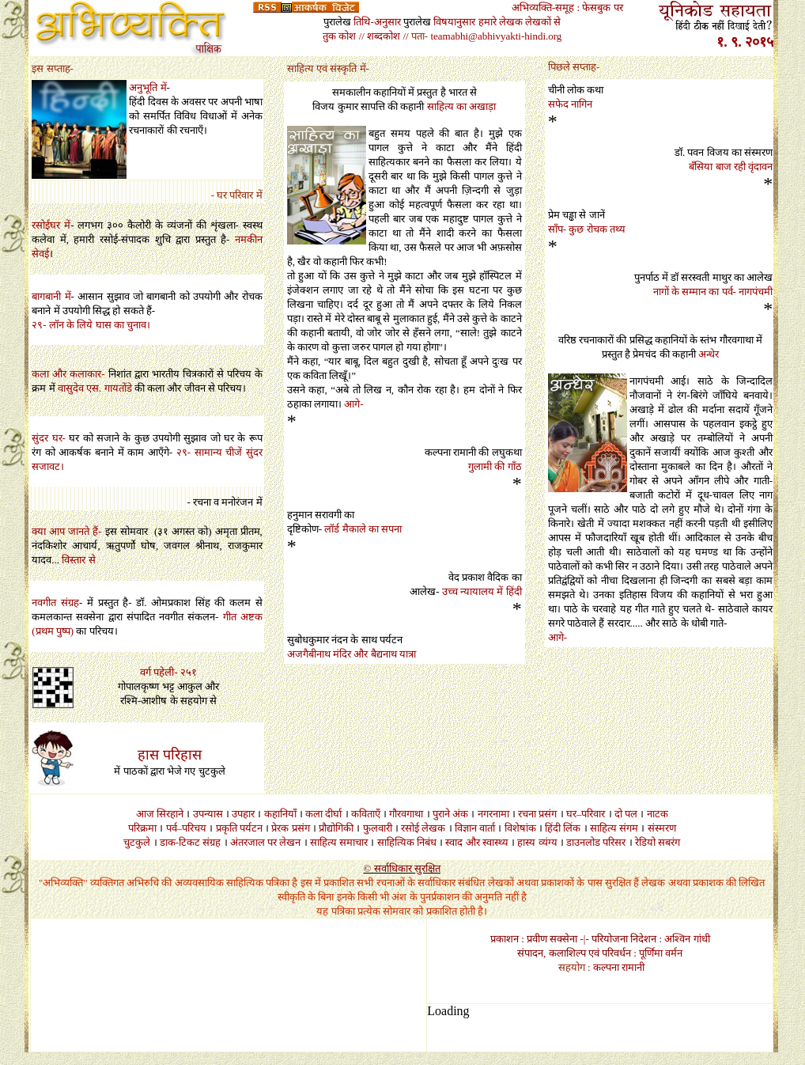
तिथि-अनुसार (376, 22)
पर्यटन (251, 828)
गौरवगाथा (406, 814)
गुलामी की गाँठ (495, 466)
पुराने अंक (450, 814)
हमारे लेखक (500, 22)
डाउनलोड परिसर (595, 842)
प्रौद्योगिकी (336, 828)
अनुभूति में (147, 87)
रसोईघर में (51, 225)
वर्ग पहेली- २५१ (168, 672)
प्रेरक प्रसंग (290, 828)
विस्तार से (78, 560)
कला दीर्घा (323, 814)
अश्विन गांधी (686, 939)
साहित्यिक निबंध (407, 842)
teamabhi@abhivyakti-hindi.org (495, 36)
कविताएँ (365, 814)
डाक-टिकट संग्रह (190, 842)
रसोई (410, 828)
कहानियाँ (280, 814)
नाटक (657, 814)
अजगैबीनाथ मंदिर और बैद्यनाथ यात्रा (351, 654)
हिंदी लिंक (562, 828)
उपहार (243, 814)
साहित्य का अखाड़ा (462, 106)
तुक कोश (339, 36)
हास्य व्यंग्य (537, 842)
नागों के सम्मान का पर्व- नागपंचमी (713, 292)
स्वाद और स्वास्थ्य (476, 842)
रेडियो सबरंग (657, 842)
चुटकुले (136, 842)
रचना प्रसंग (537, 814)
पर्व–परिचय (186, 828)
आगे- (353, 404)
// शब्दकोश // (384, 36)
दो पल (625, 814)
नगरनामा (493, 814)
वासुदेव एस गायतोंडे (95, 388)
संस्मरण (662, 828)
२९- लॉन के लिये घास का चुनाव (89, 325)
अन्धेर (708, 354)
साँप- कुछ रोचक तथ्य (586, 229)
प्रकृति (226, 828)
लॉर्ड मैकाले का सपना (363, 529)
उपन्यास (208, 814)
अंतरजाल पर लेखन (265, 842)
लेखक (433, 828)
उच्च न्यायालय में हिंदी (482, 591)
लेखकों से (543, 22)
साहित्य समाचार (339, 842)
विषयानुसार (454, 22)
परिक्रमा (142, 828)
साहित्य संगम (614, 828)
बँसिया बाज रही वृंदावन (731, 166)
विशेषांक (520, 828)
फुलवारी (377, 828)
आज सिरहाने (159, 814)
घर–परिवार (586, 814)
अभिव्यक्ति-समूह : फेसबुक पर (567, 7)
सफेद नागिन (570, 104)
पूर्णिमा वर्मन (660, 953)
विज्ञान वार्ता (475, 828)
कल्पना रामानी (618, 967)
